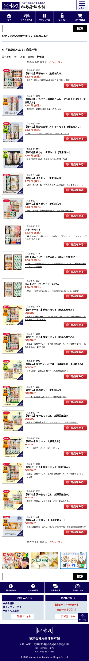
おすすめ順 (19, 56)
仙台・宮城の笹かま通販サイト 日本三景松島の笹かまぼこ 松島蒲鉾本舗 (24, 6)
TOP (4, 36)
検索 (80, 28)
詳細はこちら (24, 616)
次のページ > (55, 62)
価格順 (31, 56)
